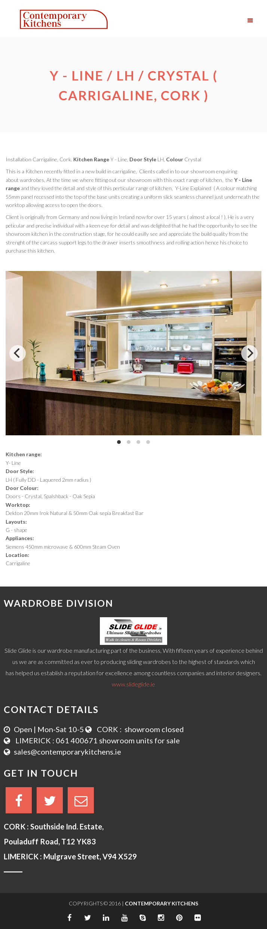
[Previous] (17, 353)
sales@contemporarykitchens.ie (67, 751)
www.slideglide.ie (133, 684)
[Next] (249, 353)
